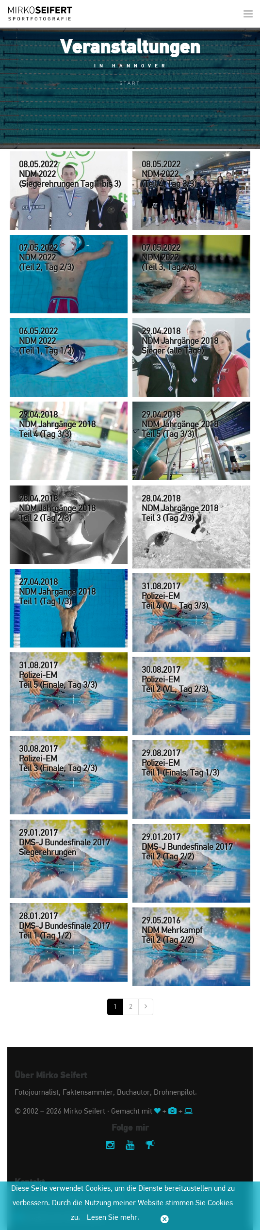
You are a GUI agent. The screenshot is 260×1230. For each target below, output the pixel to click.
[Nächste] (145, 1007)
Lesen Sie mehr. (113, 1218)
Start (130, 83)
